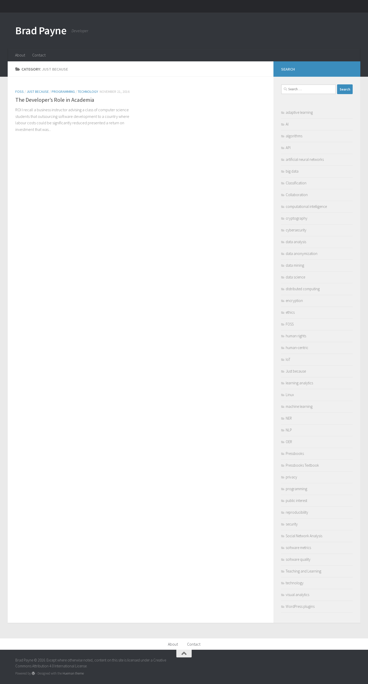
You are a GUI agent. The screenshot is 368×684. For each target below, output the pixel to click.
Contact (38, 55)
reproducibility (297, 512)
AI (287, 124)
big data (292, 171)
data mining (295, 265)
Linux (290, 394)
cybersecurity (296, 230)
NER (289, 418)
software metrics (298, 547)
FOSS (19, 91)
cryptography (296, 218)
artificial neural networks (305, 159)
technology (88, 91)
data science (295, 277)
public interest (296, 500)
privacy (291, 477)
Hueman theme (73, 673)
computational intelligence (306, 206)
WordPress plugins (300, 606)
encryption (294, 300)
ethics (290, 312)
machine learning (299, 406)
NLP (289, 430)
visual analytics (297, 594)
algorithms (294, 135)
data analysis (296, 241)
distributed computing (303, 288)
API (288, 147)
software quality (298, 559)
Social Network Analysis (304, 535)
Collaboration (297, 194)
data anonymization (301, 253)
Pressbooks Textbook (302, 465)
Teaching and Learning (303, 571)
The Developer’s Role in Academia (54, 99)
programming (63, 91)
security (292, 524)
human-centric (297, 347)
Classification (296, 183)
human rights (296, 335)
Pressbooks (295, 453)
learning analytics (299, 382)
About (20, 55)
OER (289, 441)
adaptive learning (299, 112)
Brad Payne (40, 30)
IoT (288, 359)
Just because (38, 91)
